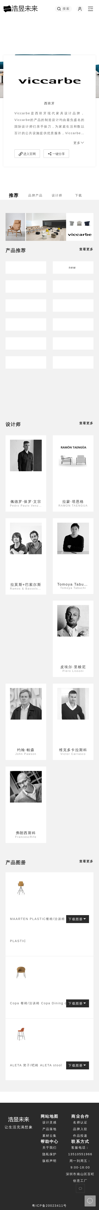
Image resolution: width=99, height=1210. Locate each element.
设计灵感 (49, 1122)
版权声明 (49, 1161)
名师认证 (80, 1122)
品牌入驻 (80, 1129)
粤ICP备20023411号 (49, 1205)
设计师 (13, 424)
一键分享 (56, 154)
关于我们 (49, 1147)
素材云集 (49, 1135)
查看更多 (86, 249)
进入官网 (27, 154)
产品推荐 (16, 250)
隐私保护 (49, 1154)
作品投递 (80, 1135)
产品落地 (49, 1129)
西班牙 (49, 103)
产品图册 (16, 862)
